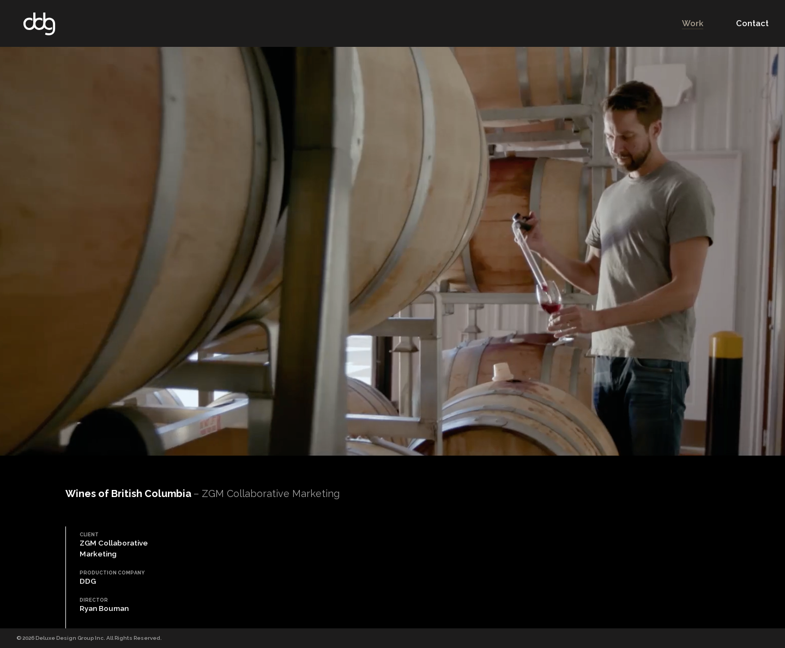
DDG (39, 24)
